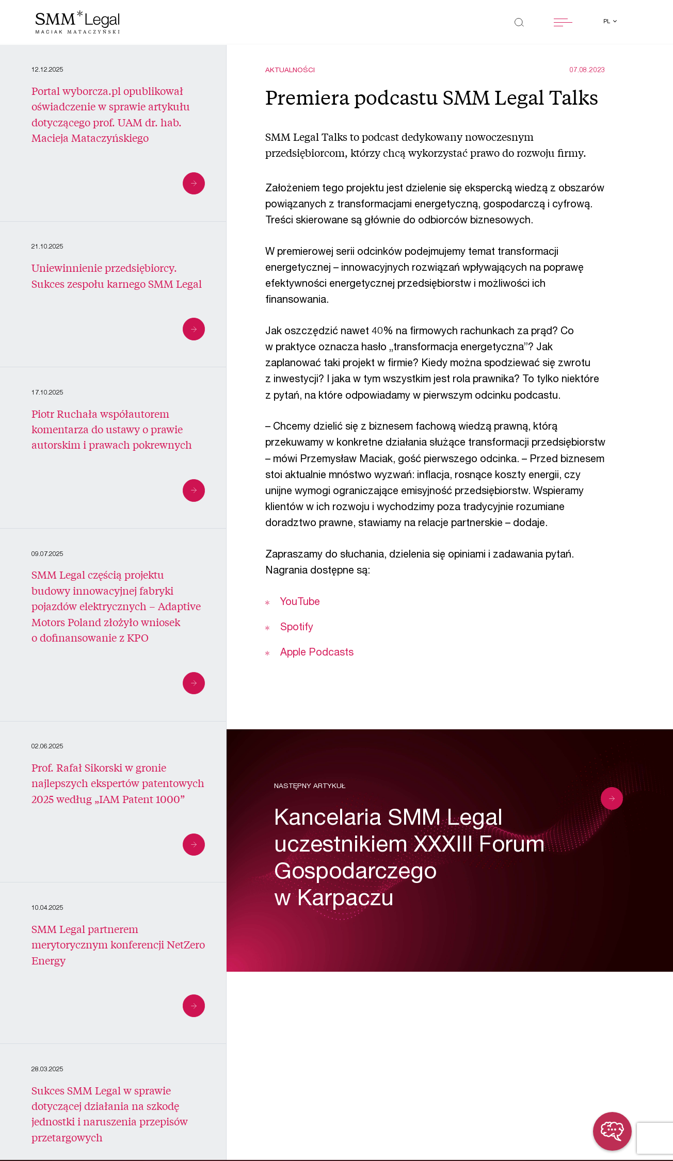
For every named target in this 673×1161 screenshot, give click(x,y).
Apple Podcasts (317, 653)
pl (607, 22)
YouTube (300, 603)
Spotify (295, 628)
